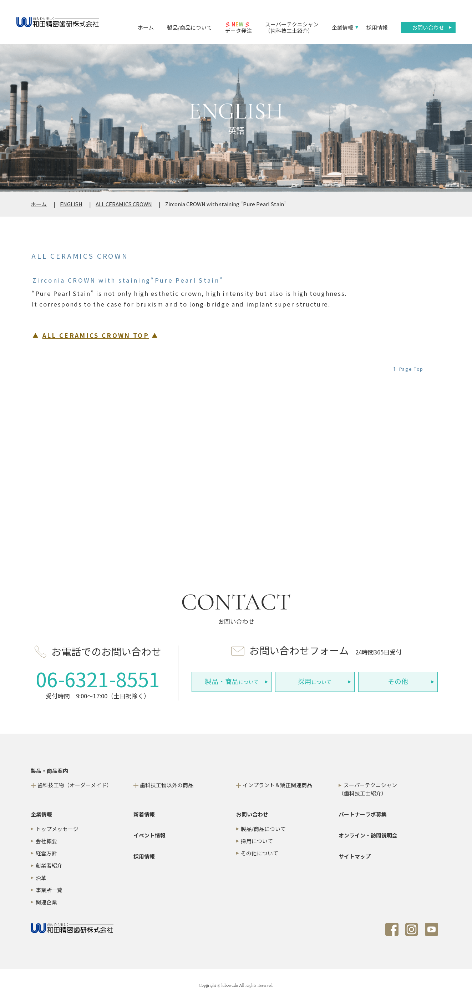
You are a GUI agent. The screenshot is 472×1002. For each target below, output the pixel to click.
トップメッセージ (57, 829)
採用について (257, 841)
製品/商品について (189, 27)
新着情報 (144, 814)
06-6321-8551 (98, 678)
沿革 (41, 877)
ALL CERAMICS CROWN (124, 204)
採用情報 (377, 27)
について (232, 681)
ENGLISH (71, 204)
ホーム (146, 27)
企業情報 (342, 27)
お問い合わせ (428, 27)
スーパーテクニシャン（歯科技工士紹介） (292, 27)
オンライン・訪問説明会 (368, 835)
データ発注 (238, 27)
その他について (259, 853)
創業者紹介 (49, 865)
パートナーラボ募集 (363, 814)
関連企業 (46, 902)
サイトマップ (355, 856)
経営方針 (46, 853)
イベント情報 (149, 835)
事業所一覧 (49, 890)
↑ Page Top (407, 368)
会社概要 (46, 841)
